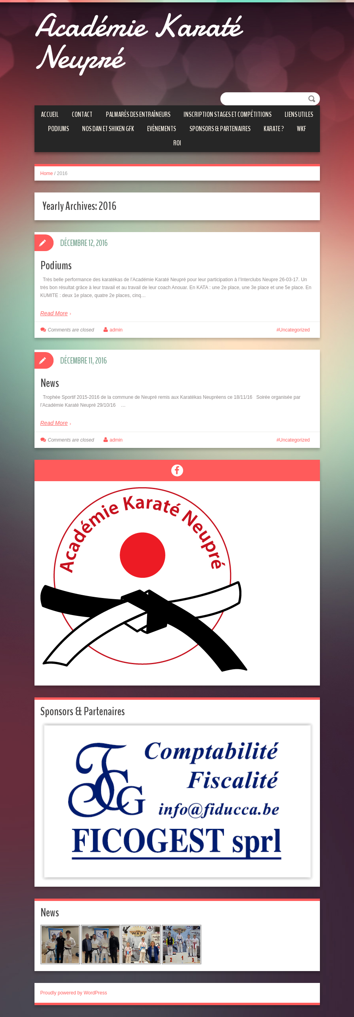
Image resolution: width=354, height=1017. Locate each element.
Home (46, 173)
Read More (54, 313)
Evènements (161, 128)
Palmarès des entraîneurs (138, 114)
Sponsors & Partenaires (220, 128)
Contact (82, 114)
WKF (301, 128)
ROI (177, 143)
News (49, 383)
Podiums (58, 128)
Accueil (50, 114)
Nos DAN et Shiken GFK (108, 128)
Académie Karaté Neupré (137, 41)
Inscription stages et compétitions (228, 114)
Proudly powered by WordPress (73, 993)
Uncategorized (294, 330)
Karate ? (274, 128)
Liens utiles (299, 114)
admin (116, 330)
